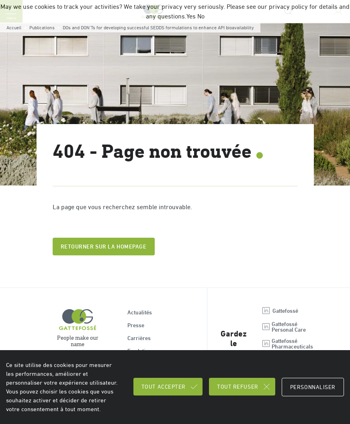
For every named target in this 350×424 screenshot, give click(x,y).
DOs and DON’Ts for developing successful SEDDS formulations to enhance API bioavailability (158, 28)
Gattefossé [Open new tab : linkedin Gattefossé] (279, 311)
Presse (135, 325)
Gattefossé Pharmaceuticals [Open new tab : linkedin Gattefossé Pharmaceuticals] (287, 343)
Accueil (13, 28)
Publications (42, 28)
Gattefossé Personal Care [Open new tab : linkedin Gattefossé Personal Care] (283, 326)
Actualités (139, 312)
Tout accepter (170, 386)
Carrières (139, 338)
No (201, 16)
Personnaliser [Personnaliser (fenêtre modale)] (313, 387)
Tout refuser (244, 386)
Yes (191, 16)
